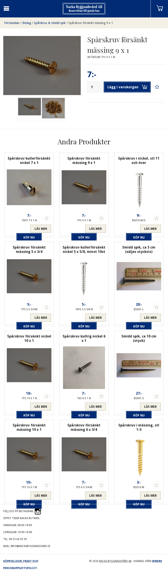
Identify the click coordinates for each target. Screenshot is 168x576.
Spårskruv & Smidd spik (50, 23)
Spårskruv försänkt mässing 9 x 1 (90, 23)
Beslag (26, 23)
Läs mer (41, 228)
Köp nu (18, 228)
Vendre (157, 561)
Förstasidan (11, 23)
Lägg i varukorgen (127, 87)
